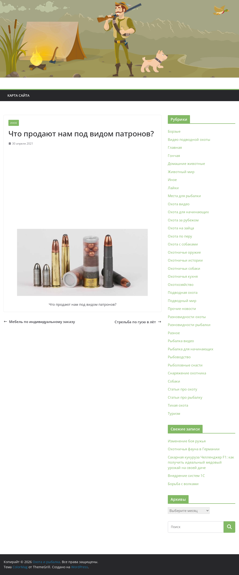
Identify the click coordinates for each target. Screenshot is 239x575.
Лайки (173, 187)
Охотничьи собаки (184, 268)
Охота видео (179, 204)
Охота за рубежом (183, 220)
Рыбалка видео (181, 340)
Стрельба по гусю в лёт (138, 321)
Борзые (174, 131)
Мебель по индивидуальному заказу (39, 321)
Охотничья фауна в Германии (194, 449)
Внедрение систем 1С (186, 475)
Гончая (174, 155)
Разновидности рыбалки (189, 324)
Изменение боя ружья (187, 441)
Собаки (174, 381)
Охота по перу (180, 236)
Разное (174, 332)
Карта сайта (18, 95)
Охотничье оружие (184, 252)
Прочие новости (182, 308)
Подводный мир (182, 300)
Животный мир (181, 171)
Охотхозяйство (180, 284)
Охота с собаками (183, 244)
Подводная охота (182, 292)
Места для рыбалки (184, 195)
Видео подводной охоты (189, 139)
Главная (175, 147)
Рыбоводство (179, 357)
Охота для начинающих (188, 211)
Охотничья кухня (183, 276)
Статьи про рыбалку (185, 397)
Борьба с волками (183, 483)
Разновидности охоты (187, 316)
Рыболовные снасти (185, 365)
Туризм (174, 413)
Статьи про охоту (182, 389)
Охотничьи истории (185, 260)
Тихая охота (178, 405)
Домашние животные (186, 163)
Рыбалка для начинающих (190, 349)
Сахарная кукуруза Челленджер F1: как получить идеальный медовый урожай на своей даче (201, 462)
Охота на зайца (181, 228)
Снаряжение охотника (187, 373)
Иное (13, 122)
